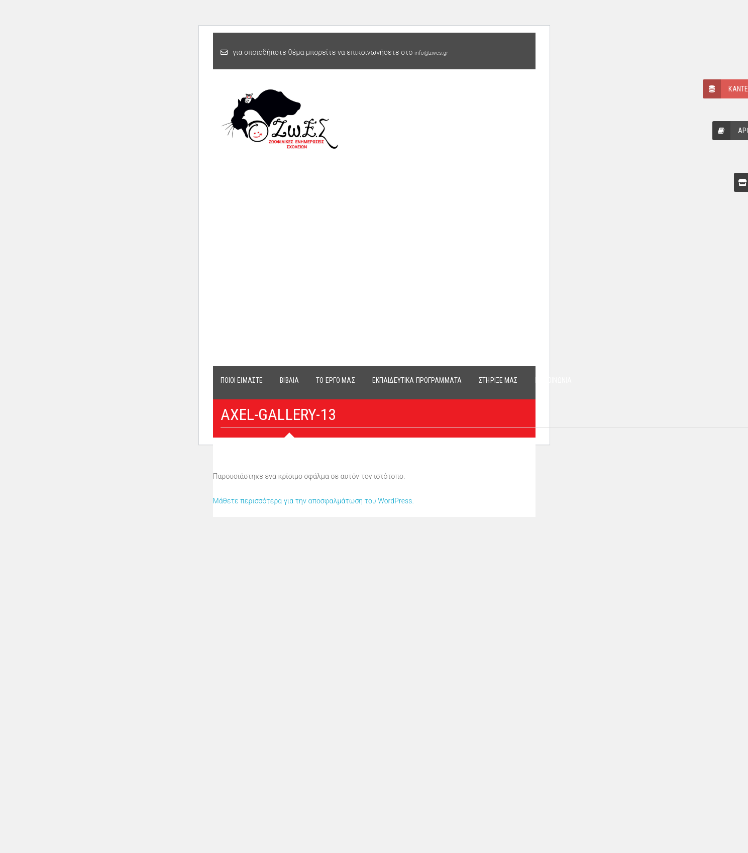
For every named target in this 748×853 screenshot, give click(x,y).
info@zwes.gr (431, 53)
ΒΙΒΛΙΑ (289, 380)
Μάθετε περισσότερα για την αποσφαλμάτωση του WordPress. (313, 501)
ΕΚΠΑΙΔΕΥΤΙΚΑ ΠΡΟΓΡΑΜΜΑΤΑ (417, 380)
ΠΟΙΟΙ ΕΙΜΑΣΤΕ (242, 380)
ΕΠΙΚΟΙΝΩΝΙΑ (553, 380)
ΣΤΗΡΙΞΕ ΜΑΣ (498, 380)
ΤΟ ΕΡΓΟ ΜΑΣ (335, 380)
